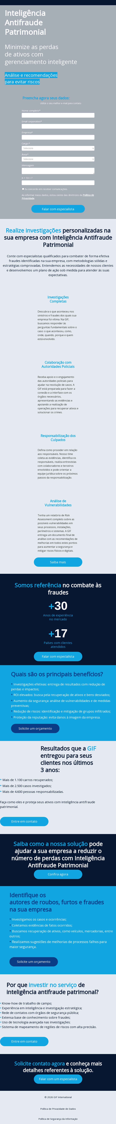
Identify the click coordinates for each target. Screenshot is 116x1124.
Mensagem (28, 165)
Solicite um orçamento (35, 728)
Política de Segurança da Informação (58, 1118)
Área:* (25, 154)
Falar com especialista (58, 209)
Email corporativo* (32, 121)
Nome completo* (31, 110)
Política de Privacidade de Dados (58, 1108)
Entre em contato (24, 821)
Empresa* (27, 132)
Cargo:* (26, 143)
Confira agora (58, 874)
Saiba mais (58, 562)
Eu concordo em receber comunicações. (45, 189)
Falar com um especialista (58, 1079)
